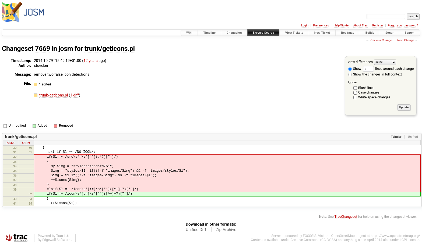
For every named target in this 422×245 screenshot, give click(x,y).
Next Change (405, 40)
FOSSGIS (309, 236)
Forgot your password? (403, 25)
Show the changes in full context (375, 74)
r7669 (26, 143)
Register (377, 25)
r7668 (10, 143)
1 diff (74, 95)
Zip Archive (226, 229)
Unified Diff (196, 229)
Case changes (368, 92)
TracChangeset (346, 217)
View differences (360, 62)
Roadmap (347, 32)
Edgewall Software (56, 240)
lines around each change (388, 69)
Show (354, 69)
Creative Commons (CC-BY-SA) (314, 240)
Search (409, 32)
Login (304, 25)
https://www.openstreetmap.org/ (395, 236)
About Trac (360, 25)
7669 (42, 49)
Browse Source (263, 32)
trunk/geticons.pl (110, 49)
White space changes (374, 97)
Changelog (234, 32)
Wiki (189, 32)
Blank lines (366, 88)
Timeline (209, 32)
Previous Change (381, 40)
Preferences (321, 25)
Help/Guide (341, 25)
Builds (369, 32)
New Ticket (322, 32)
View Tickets (294, 32)
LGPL (404, 240)
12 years (90, 60)
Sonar (389, 32)
